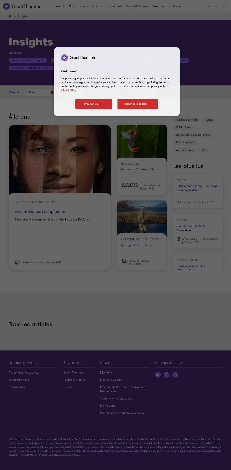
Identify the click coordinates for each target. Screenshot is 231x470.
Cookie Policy (68, 90)
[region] (117, 81)
